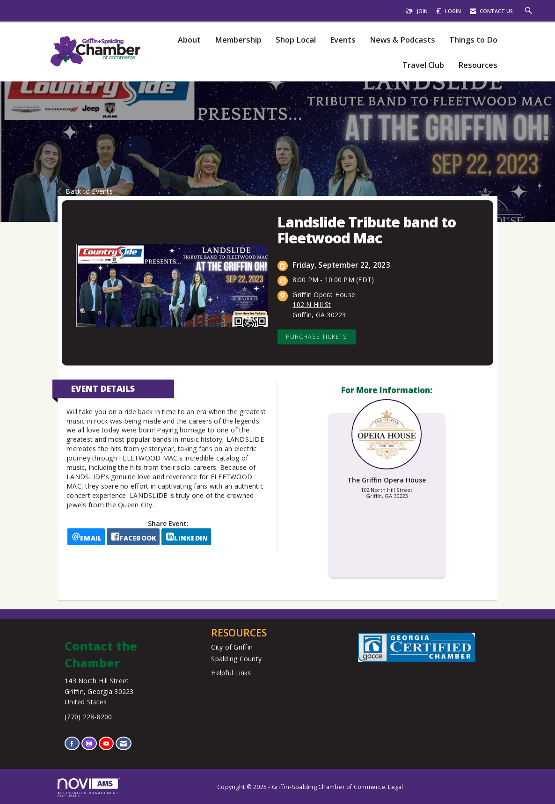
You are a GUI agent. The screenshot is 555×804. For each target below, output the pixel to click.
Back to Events (85, 191)
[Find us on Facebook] (72, 743)
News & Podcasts (402, 40)
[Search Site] (530, 11)
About (189, 40)
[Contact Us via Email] (123, 743)
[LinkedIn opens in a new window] (186, 536)
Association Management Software (89, 788)
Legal (395, 787)
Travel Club (423, 65)
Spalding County (236, 658)
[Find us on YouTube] (106, 743)
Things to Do (473, 40)
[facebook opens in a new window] (133, 536)
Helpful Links (231, 672)
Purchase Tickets (316, 337)
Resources (477, 65)
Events (343, 40)
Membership (238, 40)
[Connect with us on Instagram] (88, 743)
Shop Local (296, 40)
